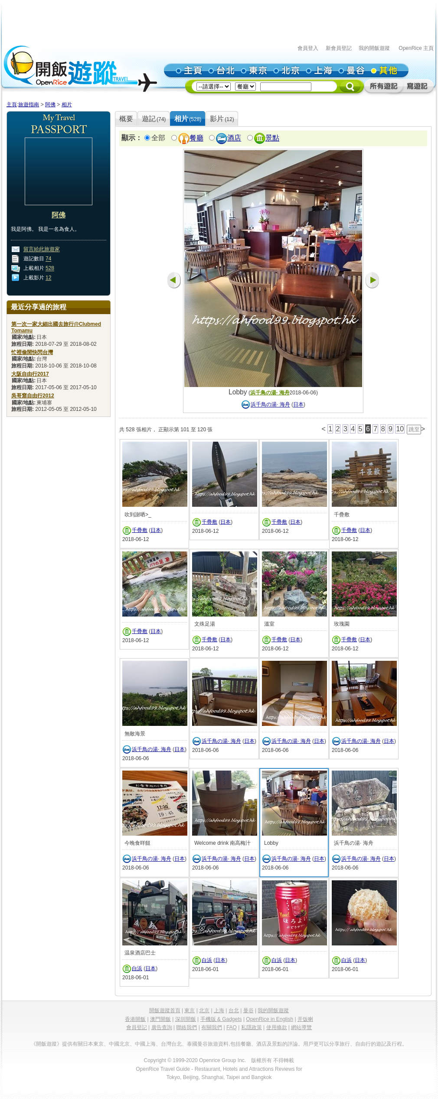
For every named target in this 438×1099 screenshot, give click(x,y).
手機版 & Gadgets (221, 1019)
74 (48, 259)
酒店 (234, 138)
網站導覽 (301, 1027)
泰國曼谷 (197, 1044)
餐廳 (196, 138)
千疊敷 (139, 530)
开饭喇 (305, 1019)
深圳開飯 (185, 1019)
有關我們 (211, 1027)
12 (48, 278)
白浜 (137, 968)
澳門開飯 (160, 1019)
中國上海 (145, 1044)
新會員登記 (339, 48)
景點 (272, 138)
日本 (298, 405)
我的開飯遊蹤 (374, 48)
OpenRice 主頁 (416, 48)
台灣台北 (171, 1044)
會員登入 (307, 48)
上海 (219, 1010)
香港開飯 (135, 1019)
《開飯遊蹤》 (46, 1044)
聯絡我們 (186, 1027)
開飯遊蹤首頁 (164, 1010)
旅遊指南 (28, 105)
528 (50, 269)
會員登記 (136, 1027)
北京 (204, 1010)
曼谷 (248, 1010)
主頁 (12, 105)
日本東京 (93, 1044)
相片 (67, 105)
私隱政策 (251, 1027)
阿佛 (50, 105)
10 (400, 429)
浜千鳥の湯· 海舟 (270, 393)
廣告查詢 (161, 1027)
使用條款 (276, 1027)
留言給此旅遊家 (41, 249)
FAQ (231, 1027)
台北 (234, 1010)
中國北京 (119, 1044)
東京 (189, 1010)
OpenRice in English (269, 1019)
